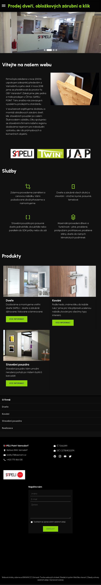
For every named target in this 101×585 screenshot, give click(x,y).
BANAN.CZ (27, 577)
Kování (5, 413)
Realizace (7, 428)
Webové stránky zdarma (11, 577)
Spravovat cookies (57, 580)
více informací (16, 319)
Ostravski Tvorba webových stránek (46, 577)
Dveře (5, 406)
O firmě (6, 399)
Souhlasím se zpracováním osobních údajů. (50, 522)
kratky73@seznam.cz (16, 455)
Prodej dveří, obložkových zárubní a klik (49, 6)
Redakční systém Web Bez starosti (73, 577)
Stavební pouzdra (12, 420)
